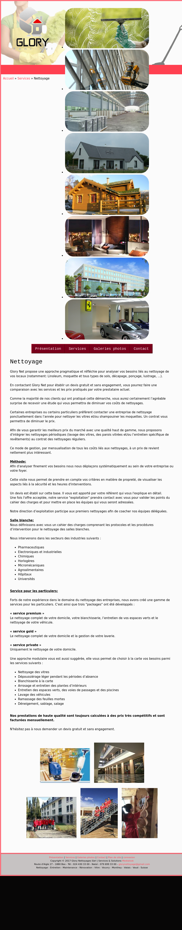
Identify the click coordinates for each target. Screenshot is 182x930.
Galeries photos (110, 349)
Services (77, 349)
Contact (141, 349)
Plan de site (114, 857)
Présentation (48, 349)
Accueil (8, 78)
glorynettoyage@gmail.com (134, 864)
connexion (129, 857)
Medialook (128, 861)
